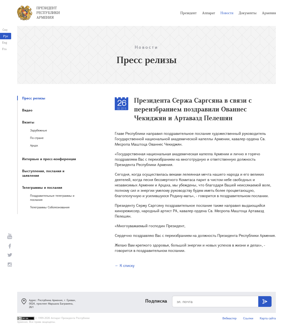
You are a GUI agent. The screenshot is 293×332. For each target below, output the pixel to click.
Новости (227, 13)
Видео (27, 110)
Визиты (28, 122)
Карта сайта (268, 318)
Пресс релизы (33, 98)
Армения (269, 13)
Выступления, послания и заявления (43, 173)
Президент (188, 13)
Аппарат (208, 13)
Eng (4, 42)
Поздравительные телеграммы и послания (52, 197)
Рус (5, 36)
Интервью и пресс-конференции (49, 159)
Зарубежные (38, 130)
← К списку (124, 265)
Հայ (5, 29)
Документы (248, 13)
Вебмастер (229, 318)
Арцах (34, 145)
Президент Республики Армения (48, 13)
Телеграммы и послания (42, 187)
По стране (37, 138)
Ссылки (248, 318)
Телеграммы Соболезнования (49, 207)
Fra (4, 49)
